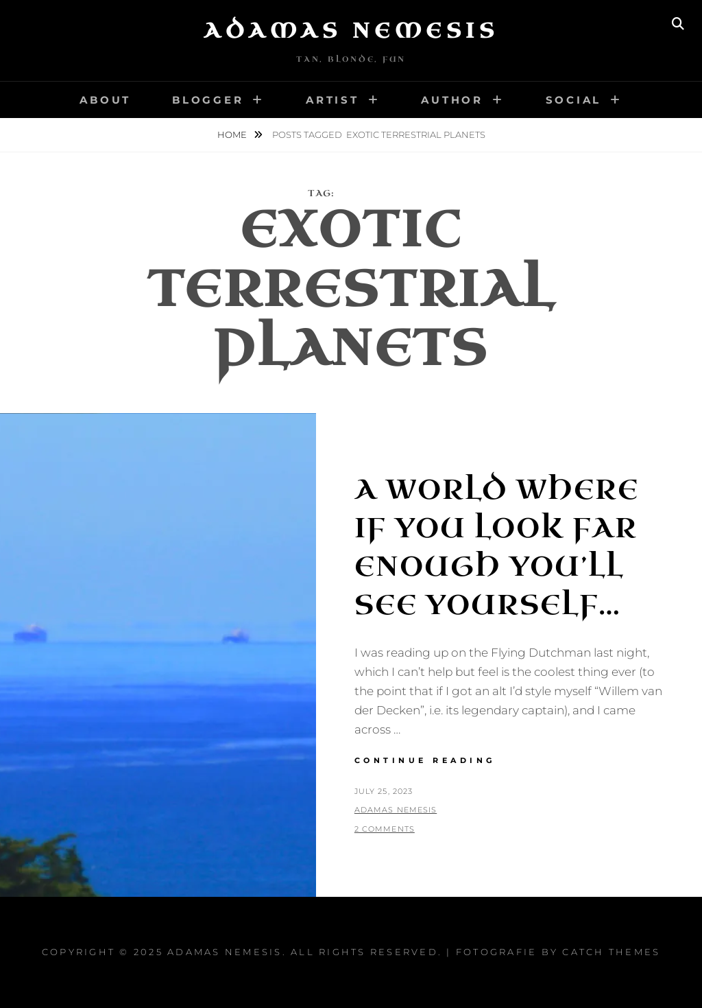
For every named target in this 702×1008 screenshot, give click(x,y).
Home (233, 134)
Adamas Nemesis (351, 31)
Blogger (207, 99)
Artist (332, 99)
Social (574, 99)
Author (452, 99)
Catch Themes (611, 951)
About (105, 99)
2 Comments (384, 829)
